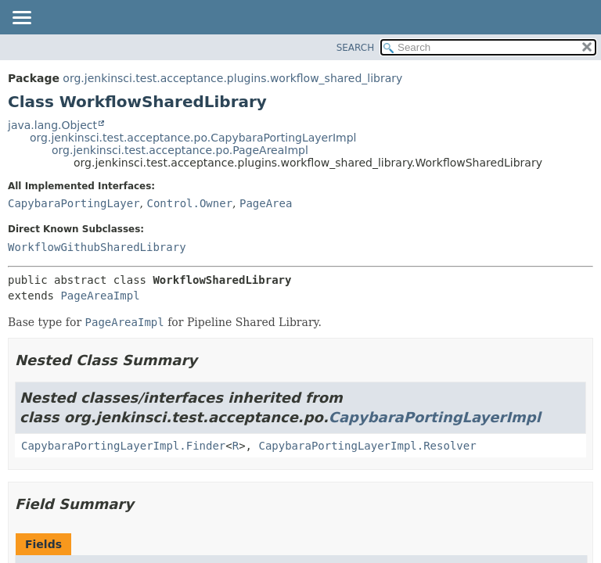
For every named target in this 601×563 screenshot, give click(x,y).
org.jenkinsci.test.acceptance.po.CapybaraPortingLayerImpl (193, 137)
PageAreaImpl (99, 295)
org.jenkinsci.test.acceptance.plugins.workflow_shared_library (232, 78)
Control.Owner (189, 203)
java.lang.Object (52, 125)
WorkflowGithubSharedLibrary (97, 247)
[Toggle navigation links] (21, 19)
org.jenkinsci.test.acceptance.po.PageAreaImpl (180, 150)
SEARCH (355, 47)
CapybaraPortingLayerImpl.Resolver (367, 445)
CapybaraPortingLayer (74, 203)
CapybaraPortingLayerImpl (435, 417)
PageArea (265, 203)
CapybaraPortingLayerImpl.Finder (123, 445)
